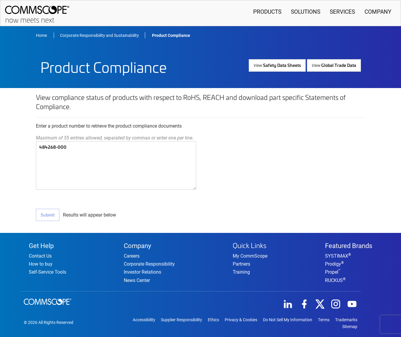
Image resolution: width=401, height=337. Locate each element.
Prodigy (334, 263)
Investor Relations (142, 271)
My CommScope (250, 255)
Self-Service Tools (47, 271)
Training (241, 271)
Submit (47, 214)
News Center (137, 279)
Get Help (41, 244)
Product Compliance (171, 35)
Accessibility (144, 319)
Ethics (213, 319)
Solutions (305, 11)
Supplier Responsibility (181, 319)
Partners (241, 263)
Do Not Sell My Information (287, 319)
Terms (323, 319)
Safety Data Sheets (279, 65)
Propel (333, 271)
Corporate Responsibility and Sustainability (99, 35)
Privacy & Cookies (241, 319)
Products (267, 11)
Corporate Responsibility (149, 263)
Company (377, 11)
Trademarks (346, 319)
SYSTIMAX (338, 255)
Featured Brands (348, 244)
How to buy (41, 263)
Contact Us (40, 255)
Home (42, 35)
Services (342, 11)
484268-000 (116, 165)
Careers (132, 255)
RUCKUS (335, 279)
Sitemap (349, 326)
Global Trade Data (334, 65)
